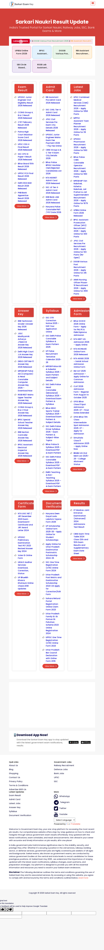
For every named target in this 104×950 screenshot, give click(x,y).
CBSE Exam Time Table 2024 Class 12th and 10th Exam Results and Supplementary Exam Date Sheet (81, 544)
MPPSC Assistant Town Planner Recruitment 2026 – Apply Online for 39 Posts (81, 126)
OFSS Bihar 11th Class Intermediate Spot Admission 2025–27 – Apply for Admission (81, 425)
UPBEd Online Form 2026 (21, 52)
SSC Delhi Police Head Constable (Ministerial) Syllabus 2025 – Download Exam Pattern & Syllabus (53, 394)
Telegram (62, 802)
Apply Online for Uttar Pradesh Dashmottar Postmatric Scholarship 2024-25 (53, 551)
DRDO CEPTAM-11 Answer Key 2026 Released (26, 364)
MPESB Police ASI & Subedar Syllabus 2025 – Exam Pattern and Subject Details (53, 373)
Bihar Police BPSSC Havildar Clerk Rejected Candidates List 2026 (54, 168)
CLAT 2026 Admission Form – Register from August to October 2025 (81, 392)
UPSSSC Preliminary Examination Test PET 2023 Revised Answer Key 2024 (25, 544)
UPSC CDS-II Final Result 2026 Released (25, 147)
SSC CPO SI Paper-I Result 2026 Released (25, 157)
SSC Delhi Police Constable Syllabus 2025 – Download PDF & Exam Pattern (53, 462)
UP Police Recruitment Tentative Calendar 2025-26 (53, 357)
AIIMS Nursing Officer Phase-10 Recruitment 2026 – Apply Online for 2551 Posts (81, 286)
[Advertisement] (52, 703)
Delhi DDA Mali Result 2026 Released (25, 186)
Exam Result (15, 795)
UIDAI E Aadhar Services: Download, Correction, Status (25, 568)
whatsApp (62, 796)
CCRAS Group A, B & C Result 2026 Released (25, 115)
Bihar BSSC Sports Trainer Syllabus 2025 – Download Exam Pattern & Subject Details (53, 415)
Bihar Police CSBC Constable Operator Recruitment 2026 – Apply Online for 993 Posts (80, 167)
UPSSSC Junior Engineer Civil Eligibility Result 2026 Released (25, 101)
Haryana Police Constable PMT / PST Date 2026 (53, 209)
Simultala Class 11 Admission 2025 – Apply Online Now (81, 443)
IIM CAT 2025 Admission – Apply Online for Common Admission (81, 376)
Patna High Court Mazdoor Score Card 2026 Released (25, 136)
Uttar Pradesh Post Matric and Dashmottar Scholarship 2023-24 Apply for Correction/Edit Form (53, 584)
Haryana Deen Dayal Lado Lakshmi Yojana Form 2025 (53, 517)
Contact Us (14, 777)
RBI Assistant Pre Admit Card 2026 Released (53, 100)
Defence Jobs (61, 769)
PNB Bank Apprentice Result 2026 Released (23, 196)
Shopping (13, 773)
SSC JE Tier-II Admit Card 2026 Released (53, 190)
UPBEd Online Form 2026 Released (80, 213)
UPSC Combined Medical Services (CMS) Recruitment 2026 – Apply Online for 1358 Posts (81, 105)
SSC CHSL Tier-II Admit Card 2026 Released (53, 112)
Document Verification (20, 815)
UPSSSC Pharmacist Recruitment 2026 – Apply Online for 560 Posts (80, 146)
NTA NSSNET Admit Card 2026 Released (53, 180)
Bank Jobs (59, 773)
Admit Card (14, 799)
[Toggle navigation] (93, 3)
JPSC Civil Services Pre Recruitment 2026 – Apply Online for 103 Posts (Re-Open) (80, 249)
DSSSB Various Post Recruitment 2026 (48, 41)
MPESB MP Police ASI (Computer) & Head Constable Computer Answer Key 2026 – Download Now (25, 381)
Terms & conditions (18, 785)
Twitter (60, 808)
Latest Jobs (14, 803)
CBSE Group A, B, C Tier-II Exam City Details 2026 (53, 154)
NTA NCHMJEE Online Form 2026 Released (81, 352)
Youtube (60, 814)
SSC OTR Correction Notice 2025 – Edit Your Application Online (52, 324)
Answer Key (14, 807)
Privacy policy (15, 781)
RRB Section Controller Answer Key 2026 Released (25, 436)
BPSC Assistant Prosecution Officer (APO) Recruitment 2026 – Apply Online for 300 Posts (81, 228)
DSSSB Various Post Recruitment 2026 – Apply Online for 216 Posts (80, 268)
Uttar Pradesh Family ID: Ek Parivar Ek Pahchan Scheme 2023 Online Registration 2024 (52, 623)
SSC (56, 781)
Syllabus (13, 811)
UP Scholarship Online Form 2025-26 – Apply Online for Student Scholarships (54, 533)
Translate (73, 824)
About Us (13, 765)
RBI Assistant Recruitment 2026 (82, 41)
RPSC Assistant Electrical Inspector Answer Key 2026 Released (25, 450)
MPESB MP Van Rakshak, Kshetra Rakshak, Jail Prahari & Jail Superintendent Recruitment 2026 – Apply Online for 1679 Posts (81, 193)
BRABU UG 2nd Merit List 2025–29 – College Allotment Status (81, 459)
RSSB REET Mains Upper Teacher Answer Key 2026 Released (25, 398)
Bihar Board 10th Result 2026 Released (26, 166)
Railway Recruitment (64, 765)
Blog (11, 769)
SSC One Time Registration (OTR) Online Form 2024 (52, 566)
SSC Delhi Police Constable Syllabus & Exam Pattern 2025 (53, 341)
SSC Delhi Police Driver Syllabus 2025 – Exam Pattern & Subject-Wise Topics (53, 433)
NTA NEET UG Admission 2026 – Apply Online (81, 342)
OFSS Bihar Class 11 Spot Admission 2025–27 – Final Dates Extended (81, 407)
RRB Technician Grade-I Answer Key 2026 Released (25, 325)
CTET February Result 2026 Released (25, 125)
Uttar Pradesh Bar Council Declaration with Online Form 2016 (52, 655)
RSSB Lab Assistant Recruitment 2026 (42, 69)
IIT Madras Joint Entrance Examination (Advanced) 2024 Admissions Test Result (81, 518)
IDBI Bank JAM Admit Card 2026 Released (53, 200)
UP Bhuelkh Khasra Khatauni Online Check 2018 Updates (26, 583)
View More (23, 206)
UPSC (56, 777)
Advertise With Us (17, 789)
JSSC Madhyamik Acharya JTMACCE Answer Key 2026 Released (25, 340)
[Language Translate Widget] (64, 820)
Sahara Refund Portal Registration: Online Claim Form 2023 (53, 604)
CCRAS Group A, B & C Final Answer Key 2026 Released (25, 411)
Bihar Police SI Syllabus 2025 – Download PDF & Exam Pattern (53, 448)
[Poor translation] (9, 909)
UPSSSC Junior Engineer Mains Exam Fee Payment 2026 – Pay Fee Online (54, 140)
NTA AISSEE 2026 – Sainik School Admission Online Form (81, 362)
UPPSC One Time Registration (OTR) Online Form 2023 (53, 641)
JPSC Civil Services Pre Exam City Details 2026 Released (52, 125)
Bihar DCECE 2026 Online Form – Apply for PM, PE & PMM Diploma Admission (80, 328)
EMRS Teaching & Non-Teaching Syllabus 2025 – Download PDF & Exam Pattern (53, 479)
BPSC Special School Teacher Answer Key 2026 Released (25, 423)
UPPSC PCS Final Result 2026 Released (25, 176)
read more (83, 877)
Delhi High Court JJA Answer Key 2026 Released (26, 354)
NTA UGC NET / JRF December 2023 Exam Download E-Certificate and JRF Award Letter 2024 (25, 522)
